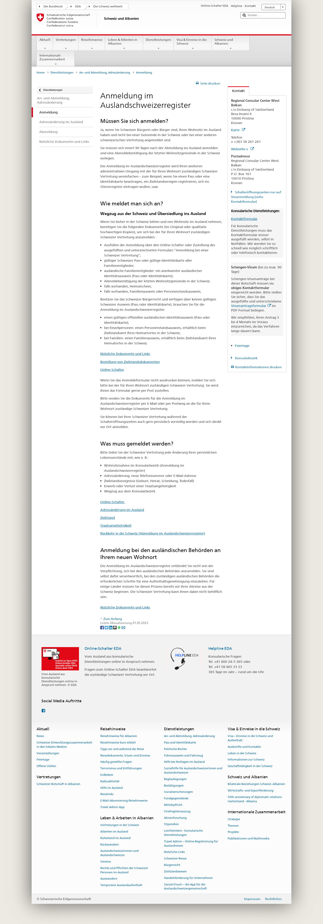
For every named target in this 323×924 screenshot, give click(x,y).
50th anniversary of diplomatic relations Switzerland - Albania (255, 799)
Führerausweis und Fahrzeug (183, 755)
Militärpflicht (173, 805)
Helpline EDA (220, 648)
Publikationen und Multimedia (248, 838)
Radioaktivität (109, 781)
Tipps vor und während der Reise (122, 749)
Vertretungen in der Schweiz (119, 825)
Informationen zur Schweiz (246, 759)
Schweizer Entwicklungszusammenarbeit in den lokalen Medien (64, 744)
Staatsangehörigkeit (115, 525)
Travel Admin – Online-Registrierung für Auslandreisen (191, 843)
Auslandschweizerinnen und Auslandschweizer (119, 853)
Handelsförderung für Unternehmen (188, 878)
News (40, 736)
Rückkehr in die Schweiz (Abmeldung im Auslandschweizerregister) (152, 533)
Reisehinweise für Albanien (118, 736)
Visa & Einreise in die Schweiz (193, 44)
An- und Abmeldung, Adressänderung (104, 72)
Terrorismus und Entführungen (121, 768)
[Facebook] (102, 627)
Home (41, 72)
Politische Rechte (175, 749)
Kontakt (236, 91)
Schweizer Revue (175, 858)
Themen (233, 825)
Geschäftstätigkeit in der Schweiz (250, 766)
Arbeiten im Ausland (114, 831)
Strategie (234, 819)
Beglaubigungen (175, 779)
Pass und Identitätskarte (180, 742)
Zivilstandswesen (175, 871)
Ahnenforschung (175, 818)
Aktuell (45, 44)
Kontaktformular (244, 219)
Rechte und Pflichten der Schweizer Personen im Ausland (124, 870)
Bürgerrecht (172, 865)
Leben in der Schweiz (242, 753)
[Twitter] (107, 627)
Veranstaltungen (48, 753)
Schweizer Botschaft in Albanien (58, 784)
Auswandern (108, 879)
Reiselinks (106, 794)
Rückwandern (109, 844)
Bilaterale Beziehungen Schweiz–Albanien (256, 784)
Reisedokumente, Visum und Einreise (125, 755)
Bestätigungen (174, 785)
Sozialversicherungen (178, 792)
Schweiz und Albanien (230, 44)
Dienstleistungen (158, 44)
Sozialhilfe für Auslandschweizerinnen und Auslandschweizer (193, 770)
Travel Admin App (112, 807)
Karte (238, 130)
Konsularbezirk (246, 358)
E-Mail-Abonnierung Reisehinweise (124, 800)
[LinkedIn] (111, 627)
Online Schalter (112, 369)
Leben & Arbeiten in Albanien (124, 44)
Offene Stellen (46, 766)
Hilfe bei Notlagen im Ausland (184, 762)
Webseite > (242, 149)
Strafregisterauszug (177, 811)
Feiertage (242, 346)
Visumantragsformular (251, 306)
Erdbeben (106, 774)
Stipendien (171, 824)
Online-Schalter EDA (103, 648)
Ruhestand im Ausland (115, 838)
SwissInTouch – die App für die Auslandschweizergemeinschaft (185, 886)
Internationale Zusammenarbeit (55, 60)
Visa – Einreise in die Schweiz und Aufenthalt (250, 738)
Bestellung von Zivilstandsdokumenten (130, 362)
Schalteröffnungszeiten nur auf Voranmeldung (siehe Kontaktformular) (256, 196)
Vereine (105, 861)
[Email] (123, 627)
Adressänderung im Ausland (122, 510)
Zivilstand (107, 517)
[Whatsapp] (119, 627)
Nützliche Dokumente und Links (125, 354)
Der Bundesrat (53, 6)
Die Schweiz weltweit (107, 6)
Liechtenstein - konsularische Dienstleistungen (183, 833)
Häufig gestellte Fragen (116, 762)
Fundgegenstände (176, 798)
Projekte (233, 832)
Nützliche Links (174, 852)
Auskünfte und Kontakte (244, 746)
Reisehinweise (92, 44)
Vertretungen (65, 44)
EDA (78, 6)
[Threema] (115, 627)
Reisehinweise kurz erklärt (118, 742)
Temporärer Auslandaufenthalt (121, 885)
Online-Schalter (112, 502)
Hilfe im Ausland (111, 787)
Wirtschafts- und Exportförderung (250, 790)
